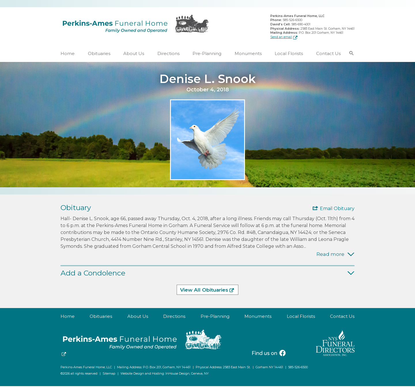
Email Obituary (337, 209)
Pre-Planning (207, 54)
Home (68, 54)
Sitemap (109, 374)
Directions (168, 54)
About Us (133, 54)
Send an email (281, 37)
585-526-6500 (292, 20)
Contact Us (328, 54)
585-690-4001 (300, 25)
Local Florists (289, 54)
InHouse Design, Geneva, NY (187, 374)
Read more (330, 255)
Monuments (248, 54)
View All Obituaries (204, 291)
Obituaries (99, 54)
